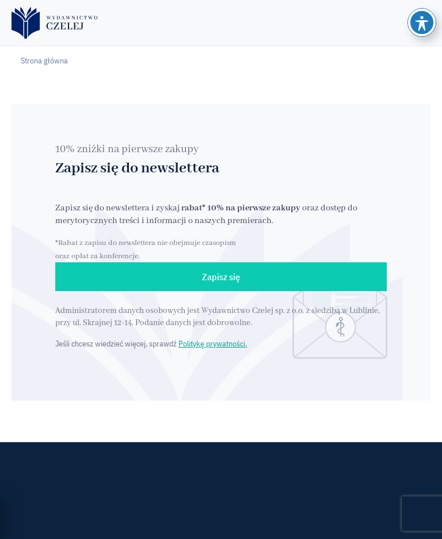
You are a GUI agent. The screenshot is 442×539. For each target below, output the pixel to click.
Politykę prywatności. (212, 343)
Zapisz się (221, 276)
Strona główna (44, 60)
